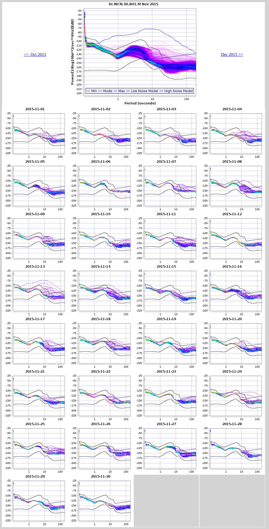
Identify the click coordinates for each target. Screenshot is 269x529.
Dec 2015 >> (232, 54)
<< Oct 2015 (35, 54)
